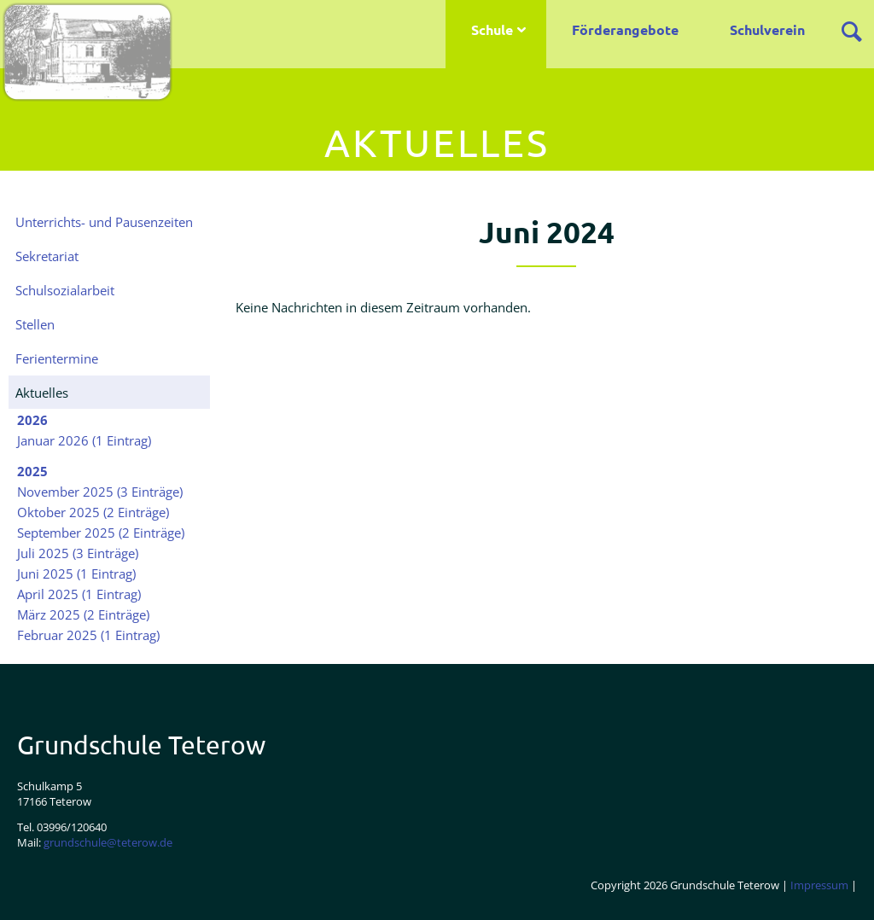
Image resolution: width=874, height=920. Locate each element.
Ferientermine (56, 358)
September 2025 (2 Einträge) (100, 532)
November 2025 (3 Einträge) (100, 491)
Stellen (35, 324)
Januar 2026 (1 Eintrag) (84, 440)
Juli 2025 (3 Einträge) (77, 553)
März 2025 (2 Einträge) (83, 614)
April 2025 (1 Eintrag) (79, 594)
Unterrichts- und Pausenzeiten (104, 221)
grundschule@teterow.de (108, 842)
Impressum (819, 885)
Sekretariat (47, 256)
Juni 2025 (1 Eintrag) (76, 573)
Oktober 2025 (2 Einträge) (93, 512)
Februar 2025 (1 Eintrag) (88, 634)
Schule (492, 29)
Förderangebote (625, 29)
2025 (32, 471)
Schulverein (767, 29)
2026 (32, 419)
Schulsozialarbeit (64, 290)
